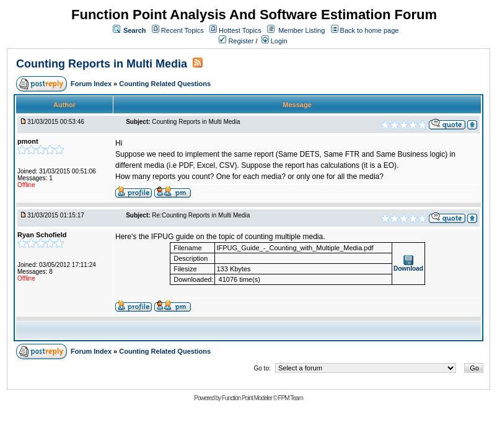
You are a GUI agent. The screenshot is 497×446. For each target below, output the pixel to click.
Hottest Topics (240, 30)
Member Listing (301, 30)
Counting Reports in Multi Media (101, 64)
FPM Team (290, 398)
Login (275, 41)
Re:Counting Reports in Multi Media (201, 215)
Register (236, 41)
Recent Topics (182, 30)
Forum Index (92, 83)
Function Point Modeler (247, 398)
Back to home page (369, 30)
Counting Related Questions (165, 83)
